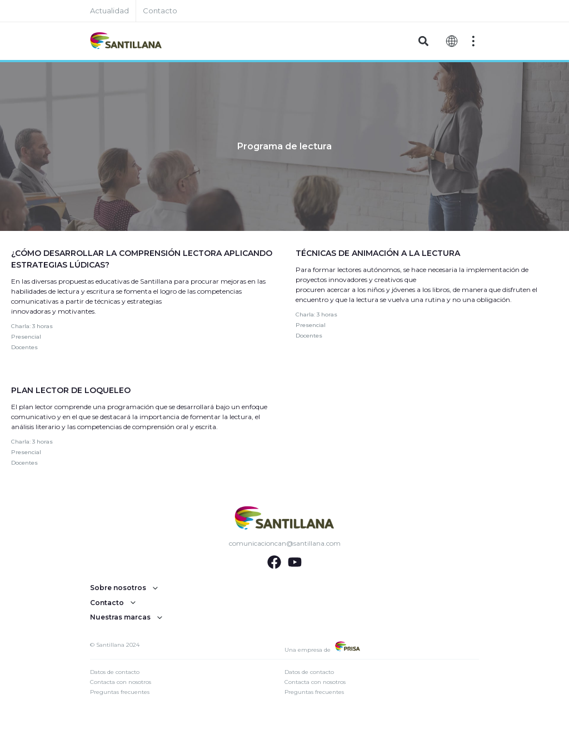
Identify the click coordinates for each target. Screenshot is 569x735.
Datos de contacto (114, 672)
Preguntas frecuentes (119, 692)
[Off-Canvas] (473, 41)
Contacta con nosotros (120, 682)
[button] (423, 41)
